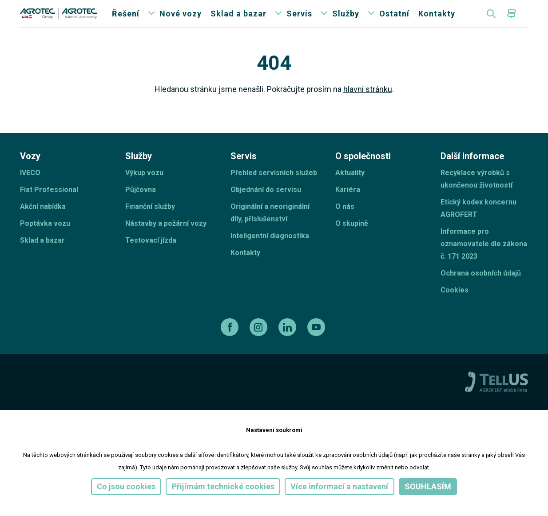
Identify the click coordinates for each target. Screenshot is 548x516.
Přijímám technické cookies (223, 486)
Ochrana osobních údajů (481, 290)
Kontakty (436, 22)
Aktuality (350, 189)
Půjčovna (140, 206)
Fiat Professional (49, 206)
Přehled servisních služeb (273, 189)
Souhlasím (428, 486)
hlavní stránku (367, 106)
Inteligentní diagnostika (269, 252)
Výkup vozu (144, 189)
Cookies (455, 307)
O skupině (351, 240)
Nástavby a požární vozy (165, 240)
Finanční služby (150, 223)
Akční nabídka (43, 223)
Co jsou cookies (126, 486)
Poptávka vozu (45, 240)
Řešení (125, 22)
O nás (344, 223)
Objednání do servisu (265, 206)
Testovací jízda (150, 257)
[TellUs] (496, 398)
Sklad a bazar (238, 22)
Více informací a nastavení (339, 486)
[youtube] (317, 344)
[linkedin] (288, 344)
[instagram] (260, 344)
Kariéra (347, 206)
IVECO (30, 189)
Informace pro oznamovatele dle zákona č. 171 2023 (484, 260)
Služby (345, 22)
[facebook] (231, 344)
